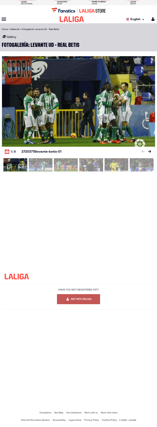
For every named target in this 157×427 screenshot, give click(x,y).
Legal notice (75, 420)
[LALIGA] (72, 19)
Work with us (91, 412)
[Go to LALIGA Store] (78, 10)
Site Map (58, 412)
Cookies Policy (109, 420)
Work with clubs (109, 412)
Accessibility (59, 420)
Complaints (45, 412)
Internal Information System (35, 420)
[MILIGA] (152, 19)
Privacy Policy (91, 420)
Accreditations (74, 412)
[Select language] (136, 19)
